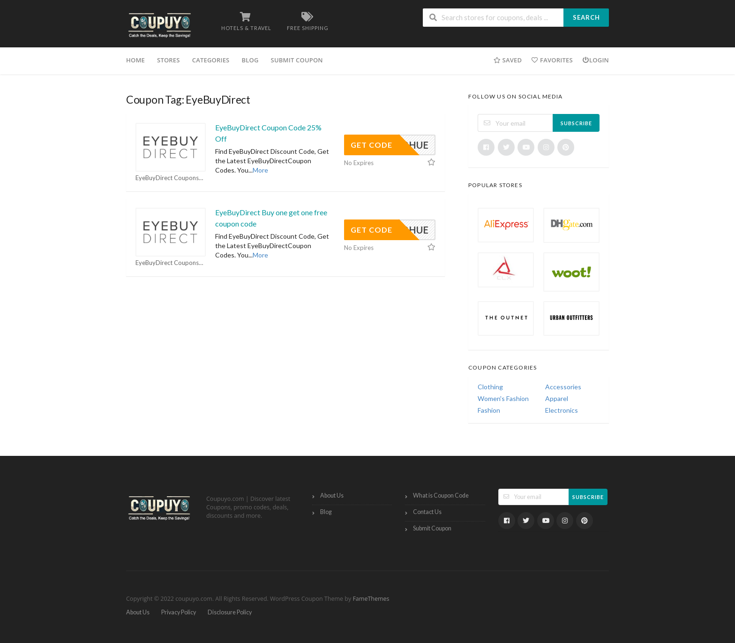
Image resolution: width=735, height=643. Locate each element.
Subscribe (576, 123)
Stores (168, 60)
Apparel (556, 398)
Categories (211, 60)
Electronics (561, 410)
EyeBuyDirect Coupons (169, 178)
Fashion (489, 410)
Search (586, 17)
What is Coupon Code (441, 495)
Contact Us (427, 511)
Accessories (563, 387)
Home (135, 60)
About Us (332, 495)
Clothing (490, 387)
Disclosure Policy (230, 612)
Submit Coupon (297, 60)
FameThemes (370, 599)
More (260, 170)
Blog (249, 60)
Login (595, 60)
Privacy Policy (178, 612)
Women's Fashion (503, 398)
